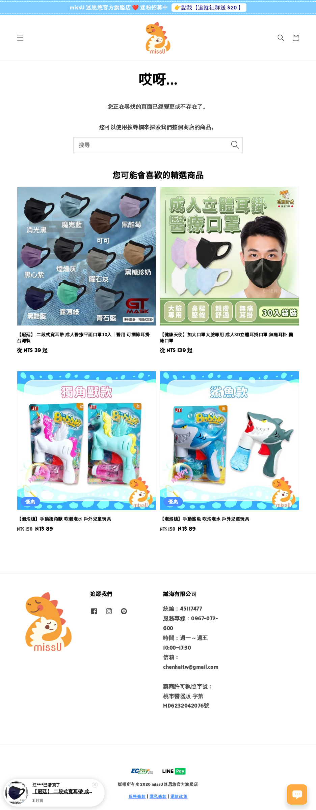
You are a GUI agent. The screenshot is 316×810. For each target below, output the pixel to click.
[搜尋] (235, 144)
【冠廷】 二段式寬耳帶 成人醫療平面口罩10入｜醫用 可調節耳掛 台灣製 (62, 793)
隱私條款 (158, 796)
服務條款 (137, 796)
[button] (20, 37)
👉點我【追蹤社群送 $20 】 (209, 7)
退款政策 (179, 796)
